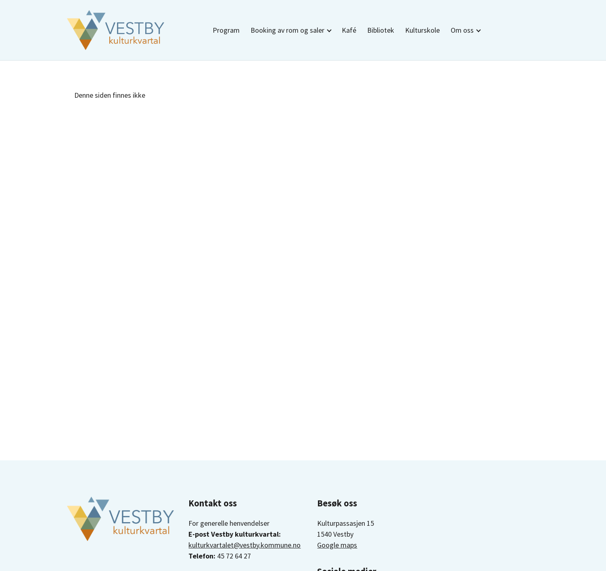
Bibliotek (380, 30)
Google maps (337, 545)
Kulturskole (422, 30)
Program (226, 30)
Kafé (349, 30)
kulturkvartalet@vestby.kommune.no (244, 545)
